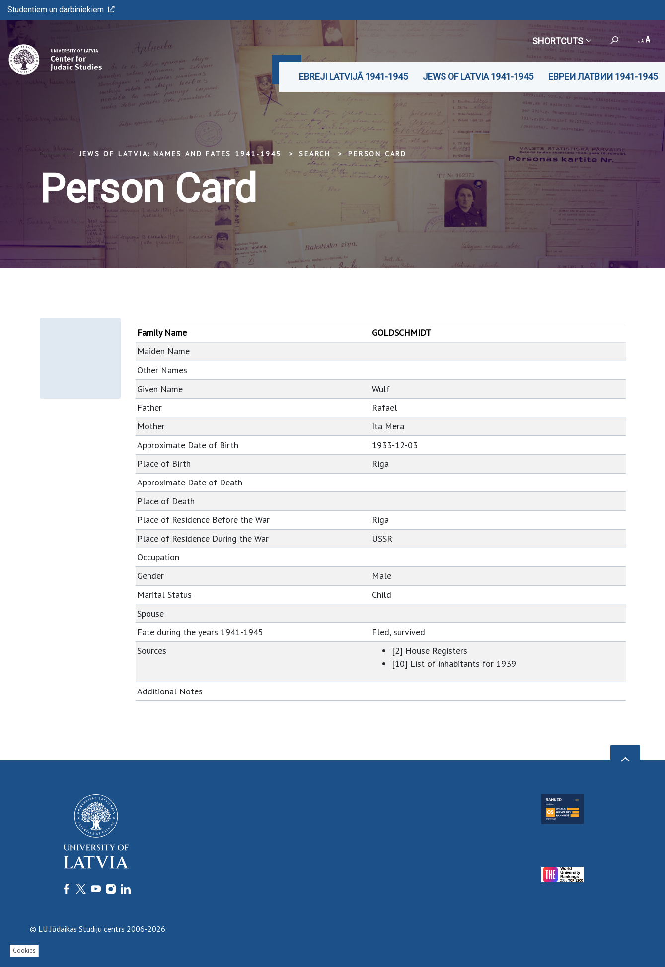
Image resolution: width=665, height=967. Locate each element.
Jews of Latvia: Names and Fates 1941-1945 (180, 153)
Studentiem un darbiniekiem (61, 9)
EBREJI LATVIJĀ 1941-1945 (353, 76)
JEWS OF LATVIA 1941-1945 (478, 76)
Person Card (377, 153)
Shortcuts (561, 41)
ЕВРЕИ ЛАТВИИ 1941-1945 (603, 76)
